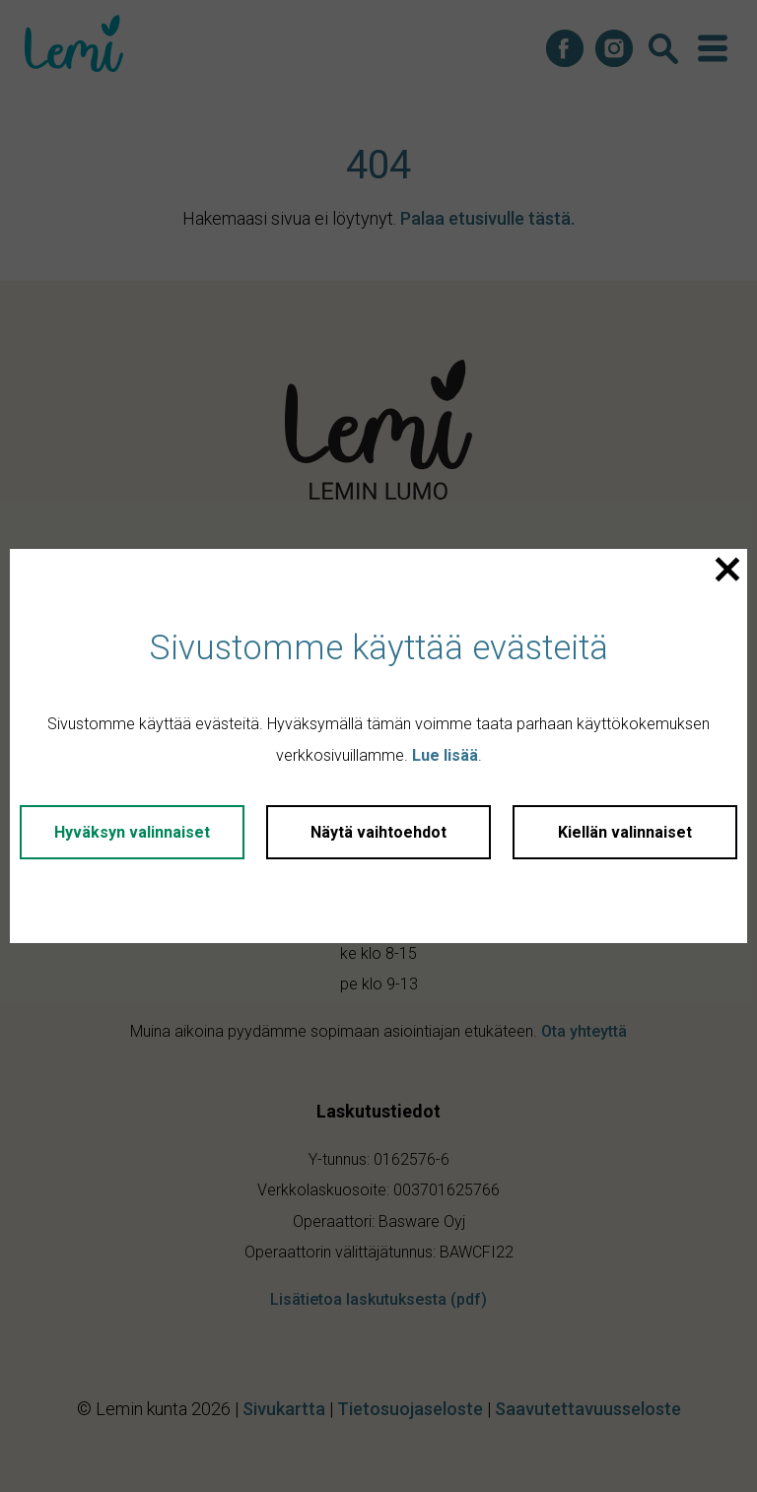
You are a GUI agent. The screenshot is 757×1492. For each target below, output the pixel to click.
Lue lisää (445, 755)
